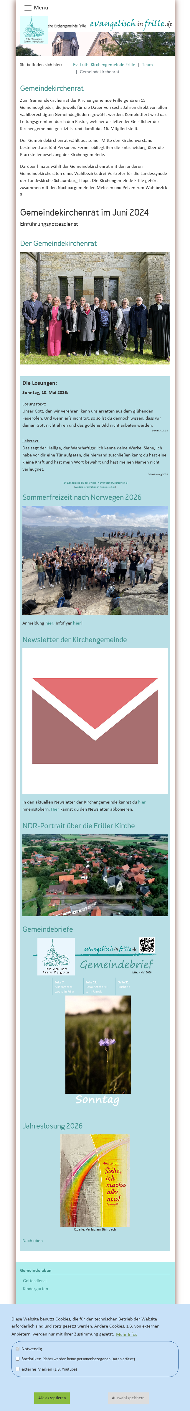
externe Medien (46, 1369)
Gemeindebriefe (47, 930)
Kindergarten (35, 1288)
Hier (55, 809)
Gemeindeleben (36, 1270)
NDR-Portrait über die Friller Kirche (78, 826)
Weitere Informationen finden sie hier (95, 487)
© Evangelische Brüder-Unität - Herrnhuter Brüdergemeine (95, 483)
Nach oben (32, 1240)
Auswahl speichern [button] (128, 1398)
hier (49, 623)
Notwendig (29, 1348)
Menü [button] (36, 8)
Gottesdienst (35, 1280)
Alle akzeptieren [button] (52, 1398)
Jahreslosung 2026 (52, 1127)
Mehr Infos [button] (126, 1334)
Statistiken (75, 1358)
